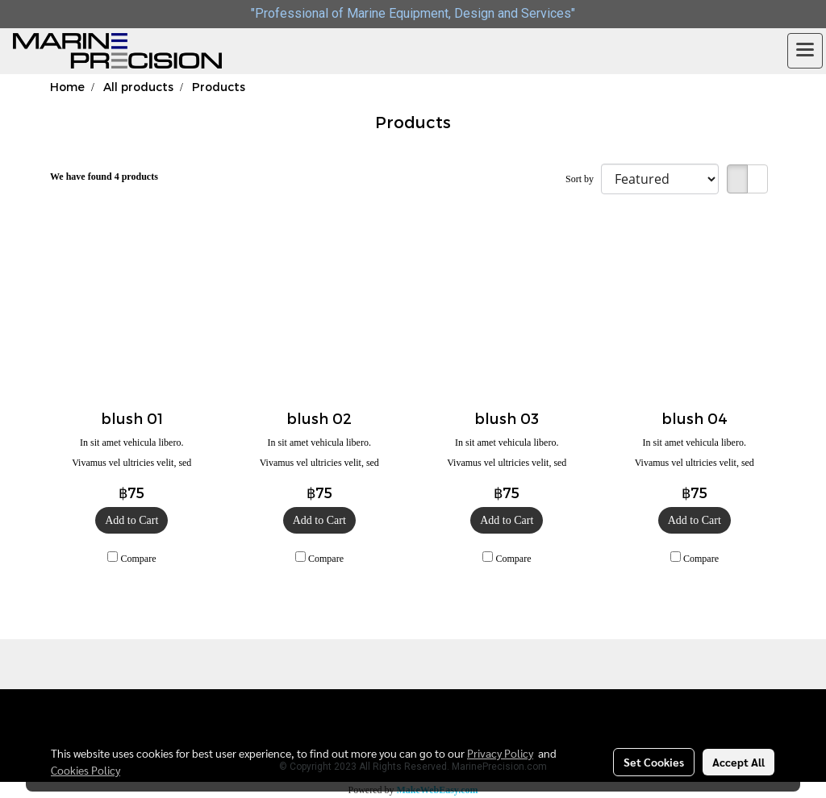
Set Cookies (654, 761)
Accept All (738, 761)
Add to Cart (131, 520)
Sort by (583, 179)
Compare (138, 558)
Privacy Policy (500, 753)
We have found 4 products (104, 176)
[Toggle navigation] (805, 51)
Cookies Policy (85, 770)
